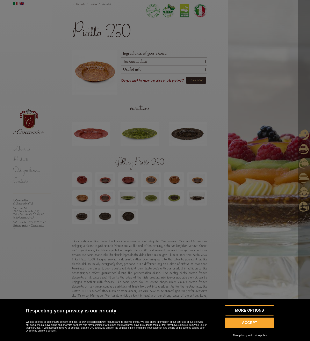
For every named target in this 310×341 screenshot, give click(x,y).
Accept (249, 323)
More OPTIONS (249, 310)
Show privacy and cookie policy (249, 335)
